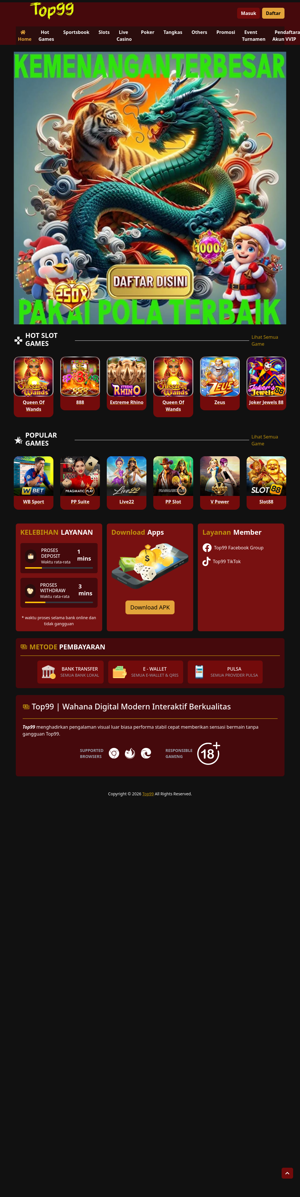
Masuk (248, 13)
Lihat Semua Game (264, 340)
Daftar (273, 13)
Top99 (148, 793)
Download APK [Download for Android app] (150, 607)
